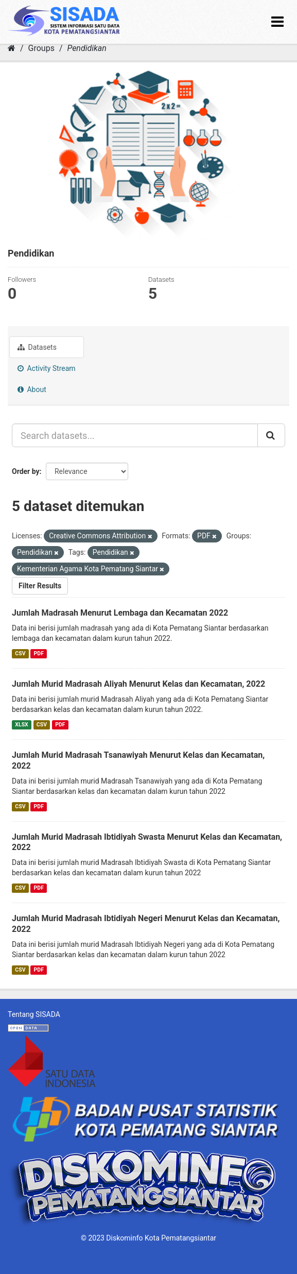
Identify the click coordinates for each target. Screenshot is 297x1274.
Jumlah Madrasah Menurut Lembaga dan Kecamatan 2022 (120, 613)
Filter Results (40, 586)
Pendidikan (86, 48)
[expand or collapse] (277, 22)
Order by (26, 471)
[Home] (11, 48)
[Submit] (271, 435)
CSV (20, 653)
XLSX (21, 724)
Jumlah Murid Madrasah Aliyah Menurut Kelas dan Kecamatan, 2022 (138, 684)
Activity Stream (47, 368)
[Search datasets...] (135, 435)
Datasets (37, 347)
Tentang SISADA (34, 1014)
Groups (41, 48)
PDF (39, 653)
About (32, 389)
